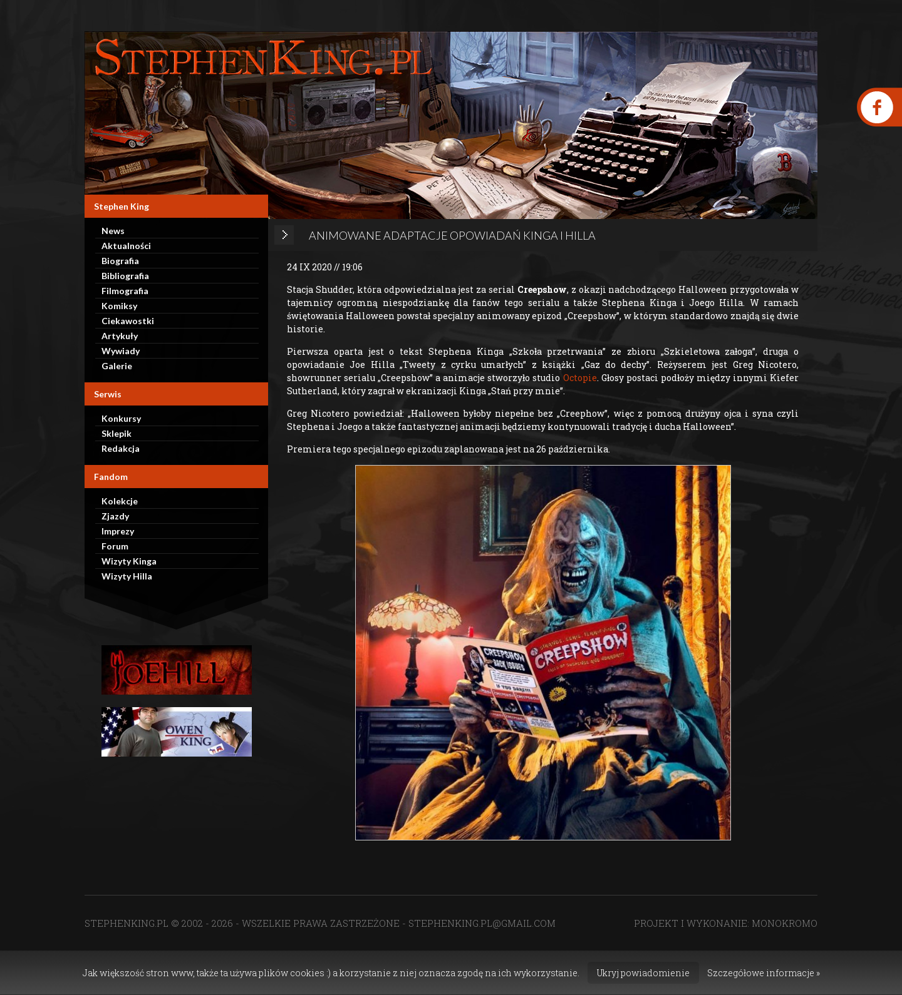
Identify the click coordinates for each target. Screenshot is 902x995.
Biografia (120, 260)
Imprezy (117, 531)
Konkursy (121, 418)
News (113, 230)
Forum (114, 546)
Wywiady (120, 350)
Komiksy (119, 305)
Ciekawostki (127, 320)
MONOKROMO (784, 923)
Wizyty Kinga (129, 561)
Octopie (580, 378)
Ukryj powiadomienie (643, 973)
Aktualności (126, 245)
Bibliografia (125, 275)
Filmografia (124, 290)
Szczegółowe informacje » (763, 973)
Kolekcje (119, 501)
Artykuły (119, 335)
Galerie (116, 365)
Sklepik (116, 433)
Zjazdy (115, 516)
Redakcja (120, 448)
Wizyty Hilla (126, 576)
